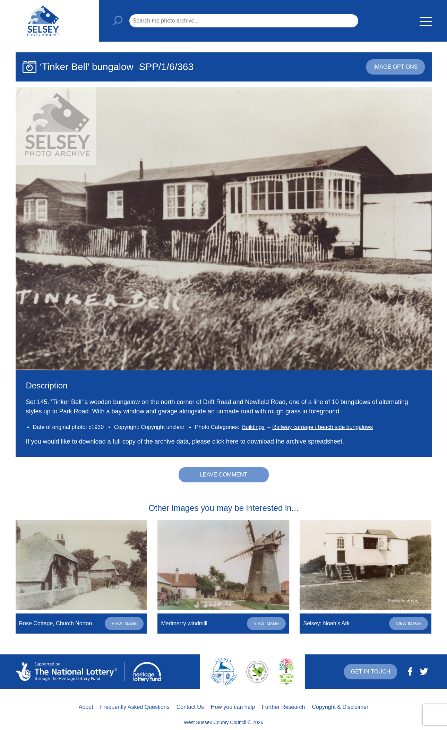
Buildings (253, 427)
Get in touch (370, 672)
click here (225, 441)
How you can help (233, 707)
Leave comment (224, 475)
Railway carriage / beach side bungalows (322, 427)
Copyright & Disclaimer (340, 707)
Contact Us (190, 707)
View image (124, 623)
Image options (395, 67)
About (86, 707)
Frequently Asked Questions (135, 707)
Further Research (283, 707)
